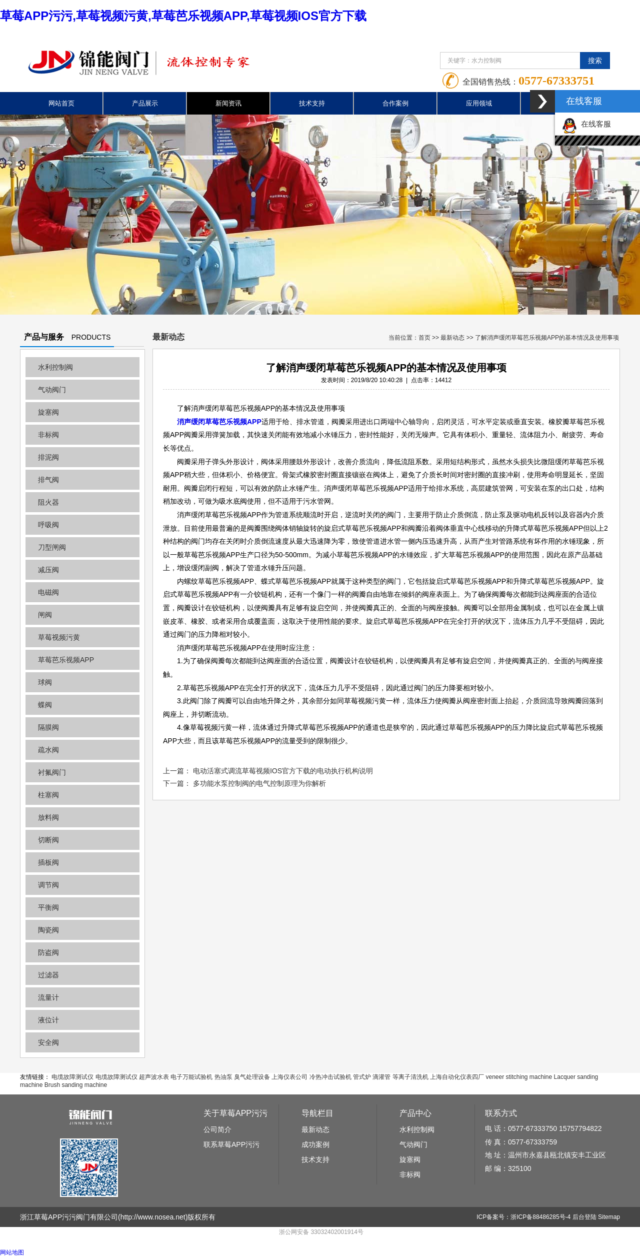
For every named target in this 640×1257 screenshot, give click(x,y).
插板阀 (48, 862)
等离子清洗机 (410, 1076)
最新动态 (452, 337)
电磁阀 (48, 592)
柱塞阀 (48, 795)
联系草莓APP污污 (232, 1144)
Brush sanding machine (75, 1084)
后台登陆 (584, 1216)
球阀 (45, 682)
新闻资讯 (229, 103)
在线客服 (586, 124)
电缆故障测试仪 (73, 1076)
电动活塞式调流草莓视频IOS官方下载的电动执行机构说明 (283, 771)
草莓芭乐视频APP (66, 660)
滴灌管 (381, 1076)
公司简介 (218, 1129)
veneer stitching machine (519, 1076)
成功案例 (316, 1144)
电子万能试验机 (191, 1076)
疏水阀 (48, 750)
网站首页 (61, 103)
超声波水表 (154, 1076)
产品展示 (145, 103)
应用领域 (479, 103)
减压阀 (48, 570)
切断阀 (48, 840)
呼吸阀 (48, 525)
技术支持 (312, 103)
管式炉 (362, 1076)
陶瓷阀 (48, 930)
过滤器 (48, 975)
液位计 (48, 1020)
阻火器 (48, 502)
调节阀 (48, 885)
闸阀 (45, 615)
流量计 (48, 997)
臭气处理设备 (252, 1076)
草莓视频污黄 (59, 637)
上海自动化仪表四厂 (457, 1076)
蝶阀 (45, 705)
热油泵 (223, 1076)
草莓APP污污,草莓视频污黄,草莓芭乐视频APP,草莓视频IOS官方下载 (183, 16)
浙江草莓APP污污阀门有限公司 (69, 1217)
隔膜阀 (48, 727)
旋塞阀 (48, 412)
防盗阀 (48, 952)
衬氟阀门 (52, 772)
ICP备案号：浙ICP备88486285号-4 (523, 1216)
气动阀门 (52, 390)
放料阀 (48, 817)
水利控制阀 (55, 367)
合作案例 (395, 103)
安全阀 (48, 1042)
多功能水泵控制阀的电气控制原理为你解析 (259, 783)
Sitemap (609, 1216)
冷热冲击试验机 (331, 1076)
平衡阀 (48, 907)
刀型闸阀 (52, 547)
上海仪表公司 (290, 1076)
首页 (424, 337)
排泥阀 (48, 457)
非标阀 (48, 435)
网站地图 (12, 1252)
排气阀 (48, 480)
